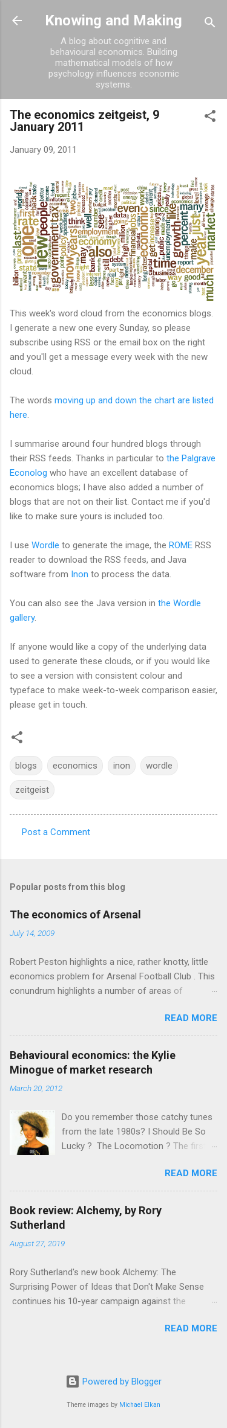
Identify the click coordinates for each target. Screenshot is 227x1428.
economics (75, 765)
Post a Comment (56, 832)
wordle (159, 765)
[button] (210, 118)
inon (121, 765)
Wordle (45, 545)
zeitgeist (32, 789)
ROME (180, 545)
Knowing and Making (113, 20)
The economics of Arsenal (75, 914)
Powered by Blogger (113, 1381)
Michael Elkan (139, 1405)
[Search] (210, 24)
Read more (191, 1018)
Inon (79, 574)
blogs (26, 765)
